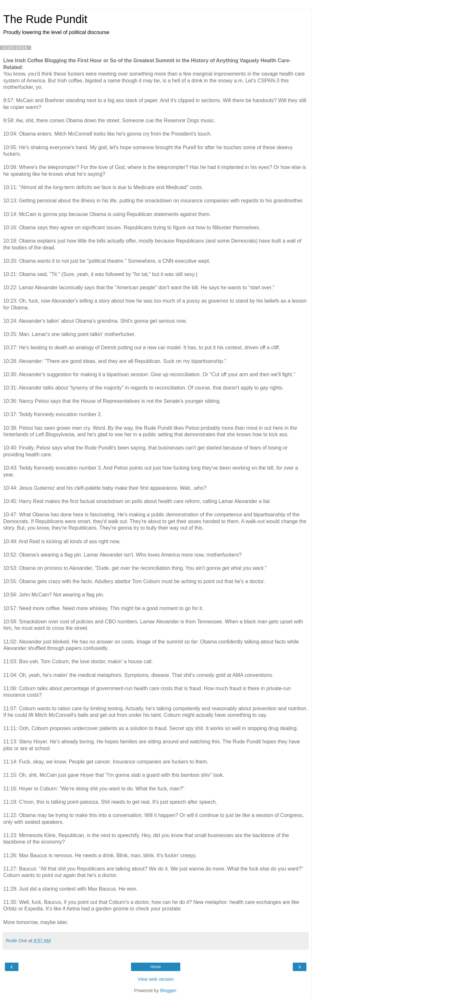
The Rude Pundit (45, 19)
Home (155, 967)
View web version (155, 979)
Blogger (168, 990)
